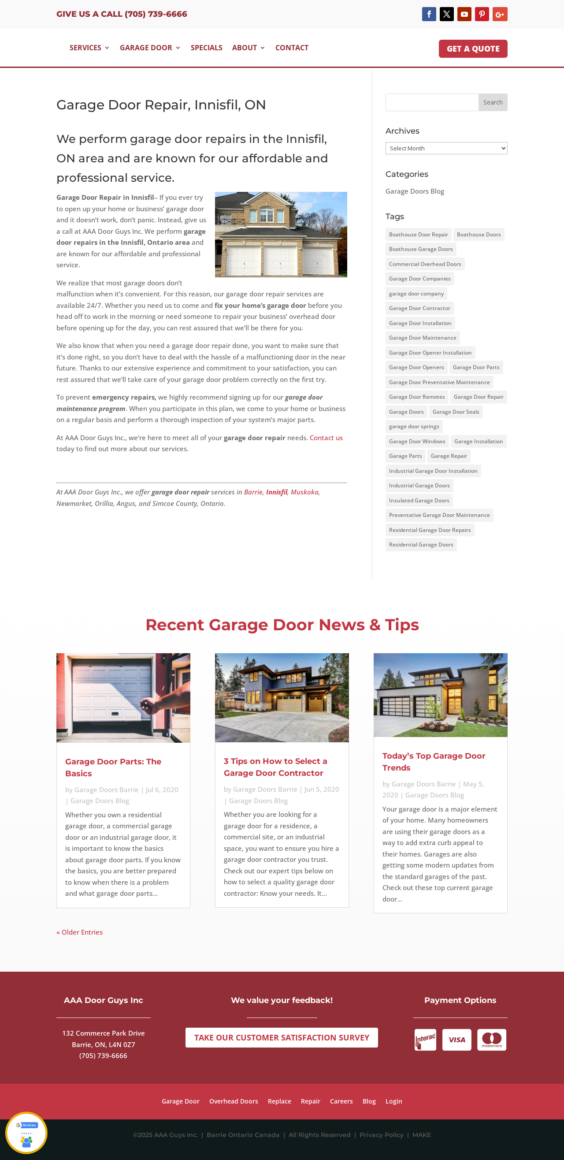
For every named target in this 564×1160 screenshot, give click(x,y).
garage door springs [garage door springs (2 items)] (414, 426)
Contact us (326, 437)
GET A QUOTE (473, 48)
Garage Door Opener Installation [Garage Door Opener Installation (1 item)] (430, 352)
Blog (369, 1101)
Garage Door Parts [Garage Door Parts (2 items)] (476, 367)
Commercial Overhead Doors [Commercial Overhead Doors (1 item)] (425, 264)
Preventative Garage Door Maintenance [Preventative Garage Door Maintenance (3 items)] (439, 515)
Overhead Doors (233, 1101)
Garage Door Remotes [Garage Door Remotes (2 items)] (417, 396)
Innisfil (276, 491)
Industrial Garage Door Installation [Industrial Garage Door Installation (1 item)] (433, 471)
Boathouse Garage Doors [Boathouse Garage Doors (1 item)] (421, 249)
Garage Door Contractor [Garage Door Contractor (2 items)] (419, 308)
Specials (207, 47)
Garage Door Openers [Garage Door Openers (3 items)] (416, 367)
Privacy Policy (383, 1135)
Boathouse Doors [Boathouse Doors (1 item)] (479, 234)
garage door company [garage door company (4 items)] (416, 293)
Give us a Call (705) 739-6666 (121, 14)
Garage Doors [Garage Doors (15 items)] (406, 411)
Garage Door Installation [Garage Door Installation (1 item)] (420, 323)
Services (85, 47)
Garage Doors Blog (415, 191)
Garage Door (146, 47)
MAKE (421, 1135)
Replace (279, 1101)
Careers (341, 1101)
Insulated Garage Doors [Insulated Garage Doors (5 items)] (419, 500)
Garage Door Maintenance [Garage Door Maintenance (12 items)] (422, 337)
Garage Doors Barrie (106, 789)
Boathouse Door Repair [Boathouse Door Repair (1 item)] (418, 234)
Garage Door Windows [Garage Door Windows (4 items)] (417, 441)
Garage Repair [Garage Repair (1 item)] (449, 456)
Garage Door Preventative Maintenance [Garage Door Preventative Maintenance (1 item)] (439, 382)
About (244, 47)
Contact (291, 47)
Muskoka (305, 491)
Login (394, 1101)
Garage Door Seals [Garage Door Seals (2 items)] (456, 411)
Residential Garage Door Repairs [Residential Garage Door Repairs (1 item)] (430, 530)
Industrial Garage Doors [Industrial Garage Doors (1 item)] (419, 485)
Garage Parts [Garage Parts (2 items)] (405, 456)
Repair (310, 1101)
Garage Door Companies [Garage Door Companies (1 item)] (420, 278)
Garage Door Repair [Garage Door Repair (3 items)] (479, 396)
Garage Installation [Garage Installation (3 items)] (478, 441)
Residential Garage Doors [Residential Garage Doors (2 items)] (421, 544)
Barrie (253, 491)
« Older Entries (79, 932)
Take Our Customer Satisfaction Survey (281, 1037)
